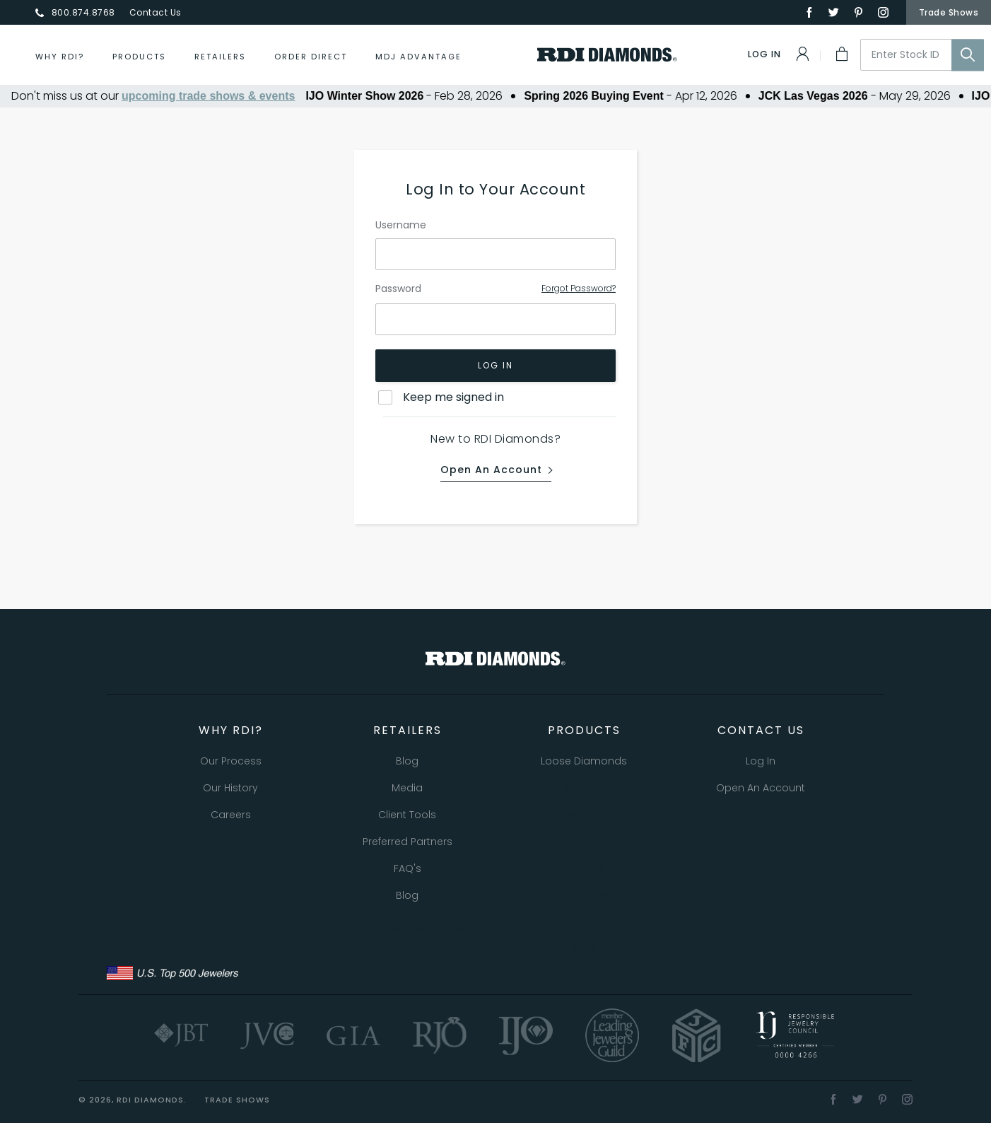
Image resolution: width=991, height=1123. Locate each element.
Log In (495, 365)
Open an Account (491, 470)
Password (398, 288)
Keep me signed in (453, 397)
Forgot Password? (578, 288)
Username (400, 225)
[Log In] (780, 54)
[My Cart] (840, 54)
